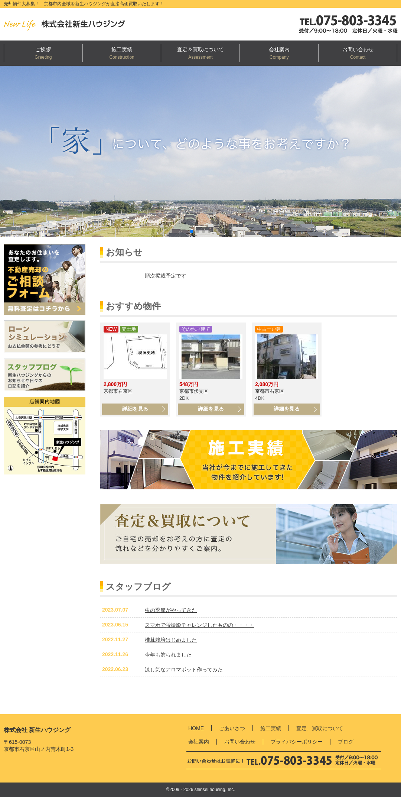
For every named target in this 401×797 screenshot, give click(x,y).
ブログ (345, 742)
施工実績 (121, 49)
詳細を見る (135, 409)
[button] (191, 231)
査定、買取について (319, 728)
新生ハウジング (70, 24)
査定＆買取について (200, 49)
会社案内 (279, 49)
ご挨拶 (43, 49)
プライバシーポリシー (297, 742)
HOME (196, 728)
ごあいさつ (232, 728)
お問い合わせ (358, 49)
